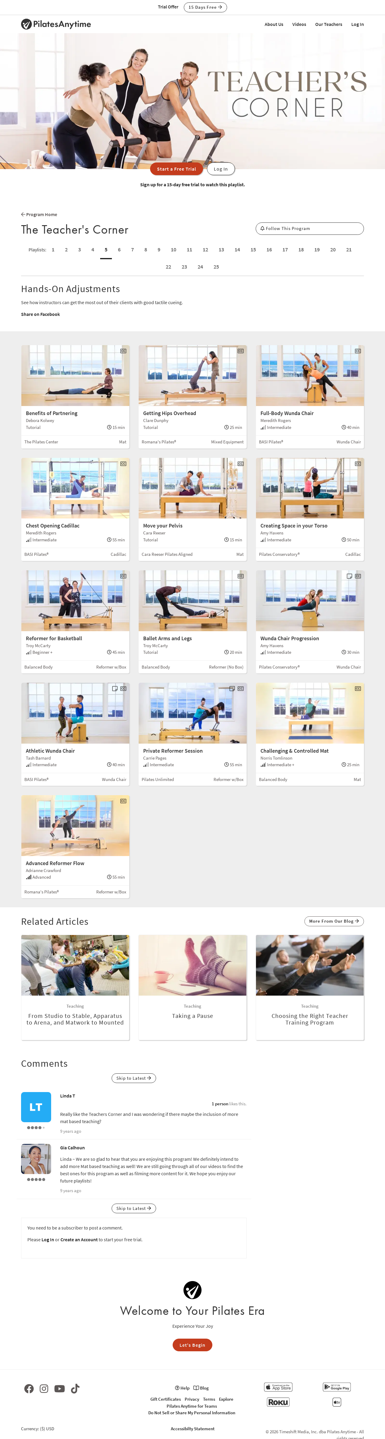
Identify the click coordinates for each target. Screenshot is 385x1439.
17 (285, 249)
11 (189, 249)
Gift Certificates (165, 1399)
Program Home (39, 214)
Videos (299, 24)
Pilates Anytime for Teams (192, 1406)
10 (173, 249)
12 (205, 249)
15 (253, 249)
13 (221, 249)
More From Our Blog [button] (334, 921)
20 (333, 249)
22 (168, 266)
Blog (201, 1388)
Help (182, 1388)
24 (200, 266)
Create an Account (79, 1239)
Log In (357, 24)
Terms (209, 1399)
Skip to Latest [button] (133, 1078)
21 (349, 249)
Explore (226, 1399)
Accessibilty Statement (192, 1428)
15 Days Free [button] (205, 7)
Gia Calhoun (72, 1148)
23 (184, 266)
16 (269, 249)
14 (237, 249)
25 (216, 266)
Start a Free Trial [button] (176, 169)
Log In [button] (221, 169)
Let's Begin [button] (192, 1345)
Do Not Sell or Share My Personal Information (191, 1412)
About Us (274, 24)
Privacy (192, 1399)
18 (301, 249)
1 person (220, 1104)
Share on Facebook (40, 314)
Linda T (67, 1096)
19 (317, 249)
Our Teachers (328, 24)
